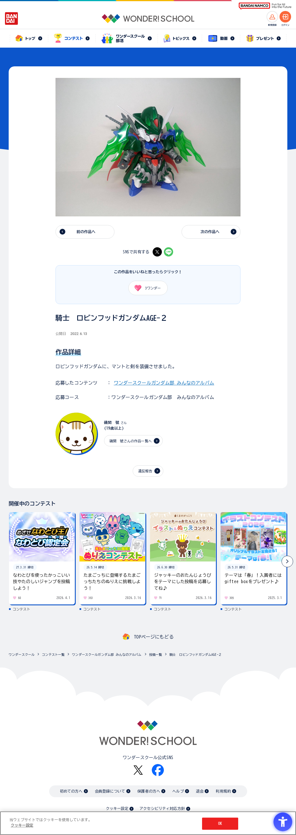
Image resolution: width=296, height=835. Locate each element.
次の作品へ (210, 232)
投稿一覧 (155, 654)
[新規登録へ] (272, 17)
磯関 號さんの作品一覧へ (131, 441)
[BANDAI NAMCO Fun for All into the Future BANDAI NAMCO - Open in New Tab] (265, 6)
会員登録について (110, 791)
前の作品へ (86, 232)
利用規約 (223, 791)
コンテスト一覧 (53, 654)
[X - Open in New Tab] (157, 252)
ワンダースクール (21, 654)
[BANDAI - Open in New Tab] (11, 18)
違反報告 (145, 471)
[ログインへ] (285, 17)
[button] (287, 561)
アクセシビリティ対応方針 (162, 808)
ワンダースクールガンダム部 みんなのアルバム (164, 383)
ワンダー (145, 288)
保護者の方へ (148, 791)
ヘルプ (178, 791)
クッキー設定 (117, 808)
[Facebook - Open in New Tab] (158, 770)
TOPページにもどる (154, 636)
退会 (200, 791)
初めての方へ (71, 791)
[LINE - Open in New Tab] (168, 252)
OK (220, 823)
